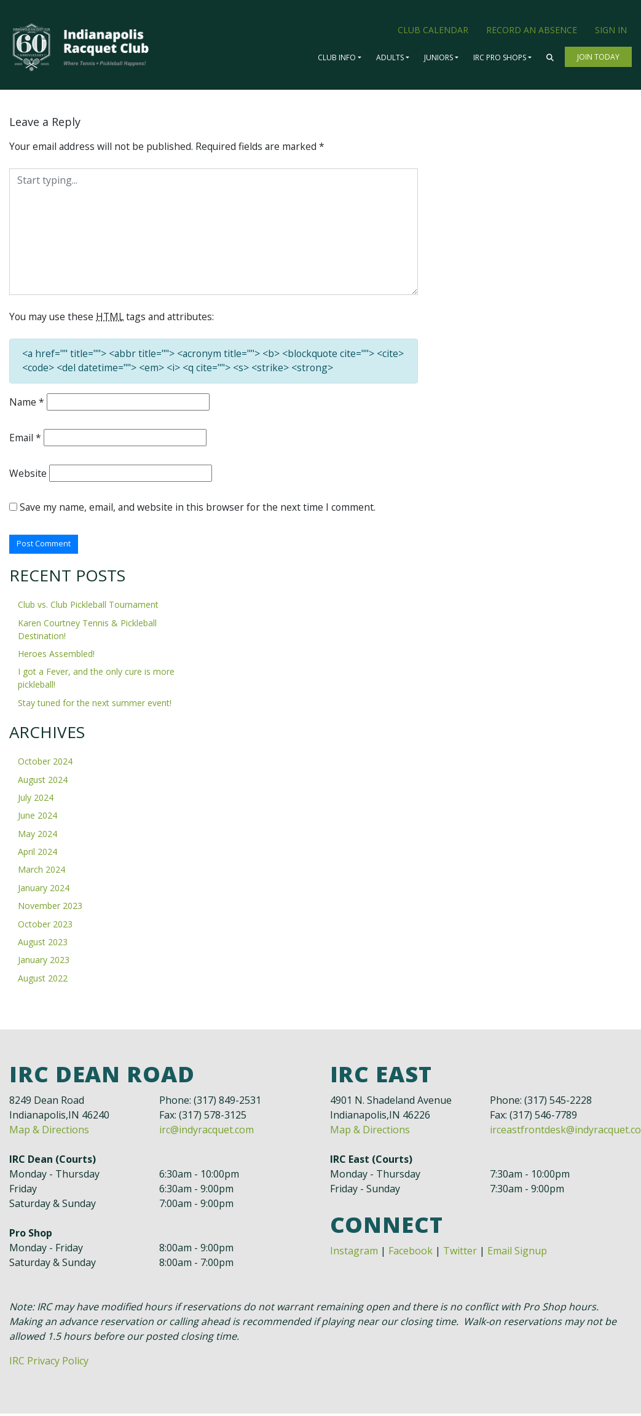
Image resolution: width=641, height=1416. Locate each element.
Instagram (354, 1253)
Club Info (337, 57)
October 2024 (45, 764)
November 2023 (50, 908)
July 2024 (35, 800)
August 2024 (43, 782)
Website (28, 475)
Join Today (598, 57)
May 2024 (37, 836)
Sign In (611, 30)
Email (25, 439)
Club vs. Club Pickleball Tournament (88, 607)
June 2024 (37, 818)
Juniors (438, 57)
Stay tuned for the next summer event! (94, 705)
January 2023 (43, 963)
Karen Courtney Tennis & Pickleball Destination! (87, 632)
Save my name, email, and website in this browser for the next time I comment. (200, 509)
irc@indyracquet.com (206, 1132)
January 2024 (43, 890)
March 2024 (41, 872)
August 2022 (43, 980)
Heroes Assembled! (56, 657)
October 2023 (45, 926)
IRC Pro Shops (499, 57)
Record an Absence (531, 30)
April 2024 (37, 854)
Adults (390, 57)
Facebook (410, 1253)
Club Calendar (433, 30)
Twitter (460, 1253)
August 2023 (43, 944)
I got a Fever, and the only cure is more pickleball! (96, 681)
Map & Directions (49, 1132)
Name (27, 404)
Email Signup (517, 1253)
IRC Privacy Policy (48, 1363)
